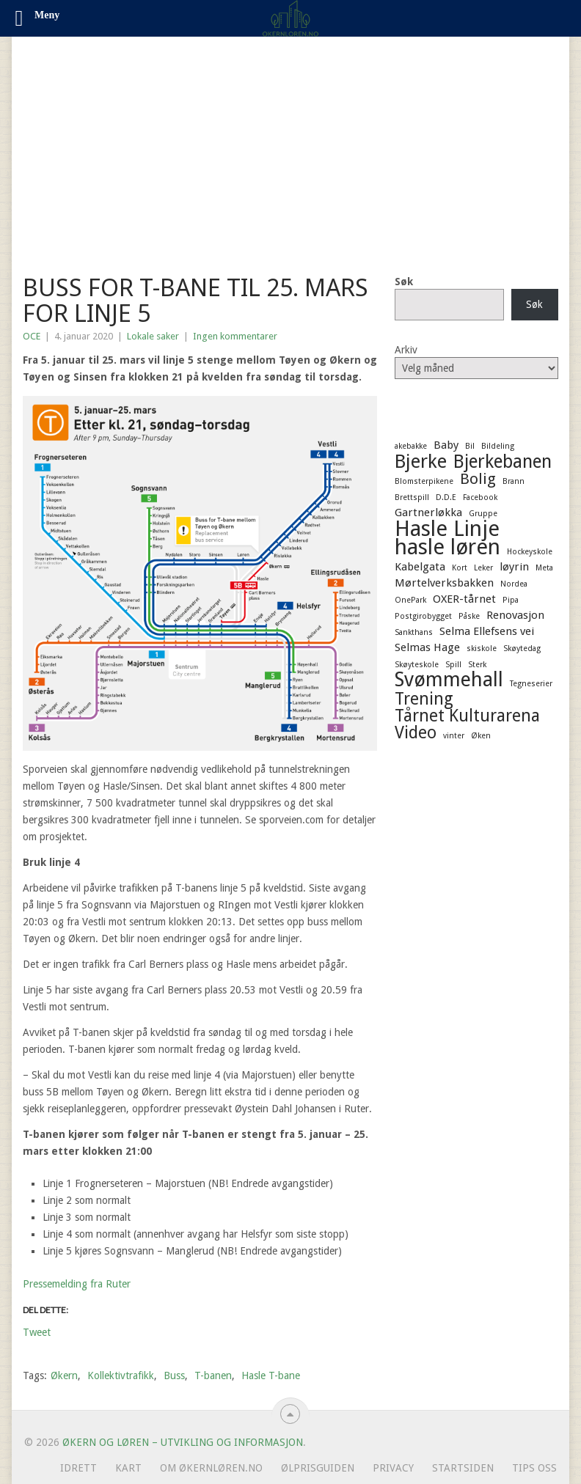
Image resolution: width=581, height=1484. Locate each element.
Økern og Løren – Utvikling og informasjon (182, 1442)
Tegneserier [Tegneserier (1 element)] (531, 683)
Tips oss (534, 1468)
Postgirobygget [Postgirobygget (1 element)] (423, 616)
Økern (64, 1375)
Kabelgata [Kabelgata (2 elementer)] (420, 566)
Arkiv (406, 350)
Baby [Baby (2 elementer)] (446, 445)
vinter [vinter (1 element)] (453, 736)
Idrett (78, 1468)
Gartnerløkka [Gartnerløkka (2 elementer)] (428, 512)
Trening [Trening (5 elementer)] (424, 698)
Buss (174, 1375)
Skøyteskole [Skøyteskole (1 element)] (417, 664)
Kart (128, 1468)
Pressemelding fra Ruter (77, 1284)
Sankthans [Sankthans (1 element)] (414, 632)
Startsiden (463, 1468)
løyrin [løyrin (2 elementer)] (514, 566)
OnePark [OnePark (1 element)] (410, 600)
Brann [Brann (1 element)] (514, 481)
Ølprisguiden (317, 1468)
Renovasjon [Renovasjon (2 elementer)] (515, 615)
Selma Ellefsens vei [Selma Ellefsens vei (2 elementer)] (486, 631)
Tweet (37, 1331)
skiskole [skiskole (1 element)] (482, 648)
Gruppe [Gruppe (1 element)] (483, 513)
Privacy (393, 1468)
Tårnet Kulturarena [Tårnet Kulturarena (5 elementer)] (467, 715)
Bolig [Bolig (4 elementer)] (478, 478)
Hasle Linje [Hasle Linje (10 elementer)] (447, 528)
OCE (31, 336)
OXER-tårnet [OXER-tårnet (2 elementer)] (464, 599)
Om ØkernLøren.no (211, 1468)
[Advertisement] (290, 146)
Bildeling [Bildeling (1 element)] (497, 446)
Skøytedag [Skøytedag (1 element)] (522, 648)
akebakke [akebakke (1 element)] (411, 446)
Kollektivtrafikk (120, 1375)
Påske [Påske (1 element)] (469, 616)
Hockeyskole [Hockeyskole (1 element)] (529, 551)
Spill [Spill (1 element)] (453, 664)
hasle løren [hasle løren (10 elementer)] (447, 547)
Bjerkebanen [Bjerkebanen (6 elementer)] (502, 462)
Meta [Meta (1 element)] (544, 568)
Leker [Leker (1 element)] (483, 568)
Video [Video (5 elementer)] (415, 732)
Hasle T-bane (270, 1375)
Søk (404, 281)
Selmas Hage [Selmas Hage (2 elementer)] (427, 647)
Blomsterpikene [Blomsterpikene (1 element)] (424, 481)
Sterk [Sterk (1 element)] (477, 664)
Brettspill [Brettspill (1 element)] (412, 497)
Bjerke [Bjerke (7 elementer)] (421, 461)
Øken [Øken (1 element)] (481, 736)
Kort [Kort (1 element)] (459, 568)
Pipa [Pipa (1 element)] (511, 600)
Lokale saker (153, 336)
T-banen (213, 1375)
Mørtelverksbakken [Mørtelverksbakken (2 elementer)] (444, 582)
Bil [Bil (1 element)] (470, 446)
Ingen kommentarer (235, 336)
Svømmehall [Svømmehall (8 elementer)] (449, 679)
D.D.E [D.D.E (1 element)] (446, 497)
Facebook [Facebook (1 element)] (480, 497)
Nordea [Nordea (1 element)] (513, 584)
